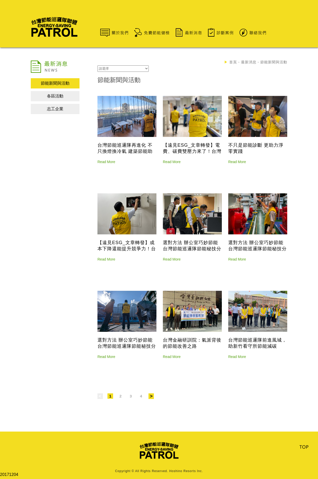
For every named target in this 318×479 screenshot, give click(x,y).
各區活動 (55, 96)
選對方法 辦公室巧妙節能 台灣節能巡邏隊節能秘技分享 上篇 (126, 346)
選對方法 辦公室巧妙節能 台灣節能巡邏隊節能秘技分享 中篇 (257, 248)
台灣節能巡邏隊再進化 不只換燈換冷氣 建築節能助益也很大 (125, 151)
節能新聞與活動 (55, 83)
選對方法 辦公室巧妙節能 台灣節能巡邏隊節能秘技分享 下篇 (192, 248)
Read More (106, 162)
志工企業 (55, 109)
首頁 (233, 62)
